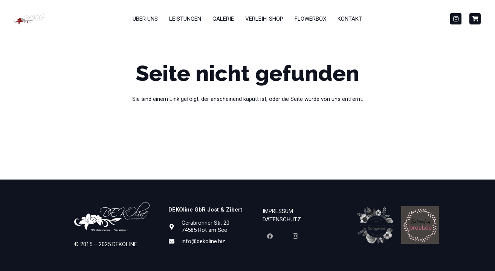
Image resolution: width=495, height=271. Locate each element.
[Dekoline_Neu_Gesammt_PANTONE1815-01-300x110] (29, 18)
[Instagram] (455, 18)
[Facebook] (270, 236)
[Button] (475, 18)
